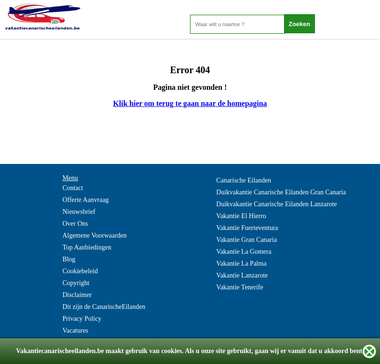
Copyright (75, 283)
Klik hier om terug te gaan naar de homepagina (190, 103)
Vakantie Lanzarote (241, 275)
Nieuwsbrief (78, 211)
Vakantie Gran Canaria (246, 239)
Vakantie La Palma (241, 263)
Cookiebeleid (80, 271)
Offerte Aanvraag (85, 199)
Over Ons (75, 223)
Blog (68, 259)
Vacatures (75, 330)
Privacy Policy (81, 318)
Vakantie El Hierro (241, 216)
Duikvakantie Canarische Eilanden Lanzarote (276, 204)
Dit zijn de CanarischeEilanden (103, 306)
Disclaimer (76, 294)
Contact (72, 188)
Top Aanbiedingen (86, 247)
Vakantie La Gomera (243, 251)
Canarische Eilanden (243, 180)
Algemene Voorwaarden (94, 235)
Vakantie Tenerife (239, 287)
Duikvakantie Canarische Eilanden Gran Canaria (281, 192)
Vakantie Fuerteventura (247, 227)
